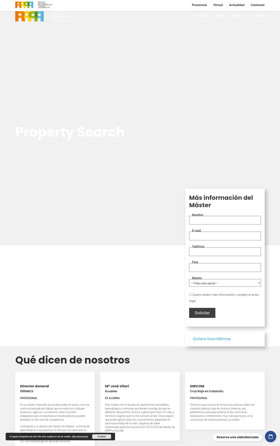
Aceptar (101, 436)
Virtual (219, 15)
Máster (197, 278)
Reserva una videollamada (238, 437)
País (195, 262)
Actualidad (238, 15)
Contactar (258, 15)
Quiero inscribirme (212, 339)
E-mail (196, 230)
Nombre (197, 215)
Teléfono (198, 246)
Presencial (202, 15)
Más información (80, 436)
